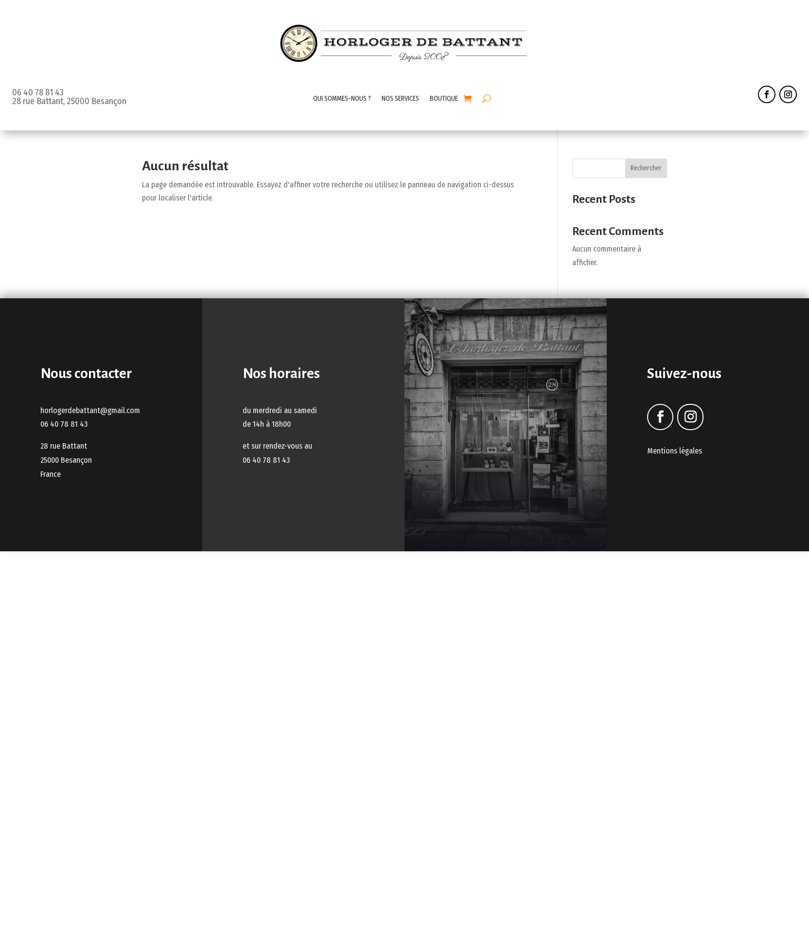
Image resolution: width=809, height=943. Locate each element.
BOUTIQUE (444, 98)
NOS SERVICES (400, 98)
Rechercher (646, 168)
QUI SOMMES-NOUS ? (342, 98)
